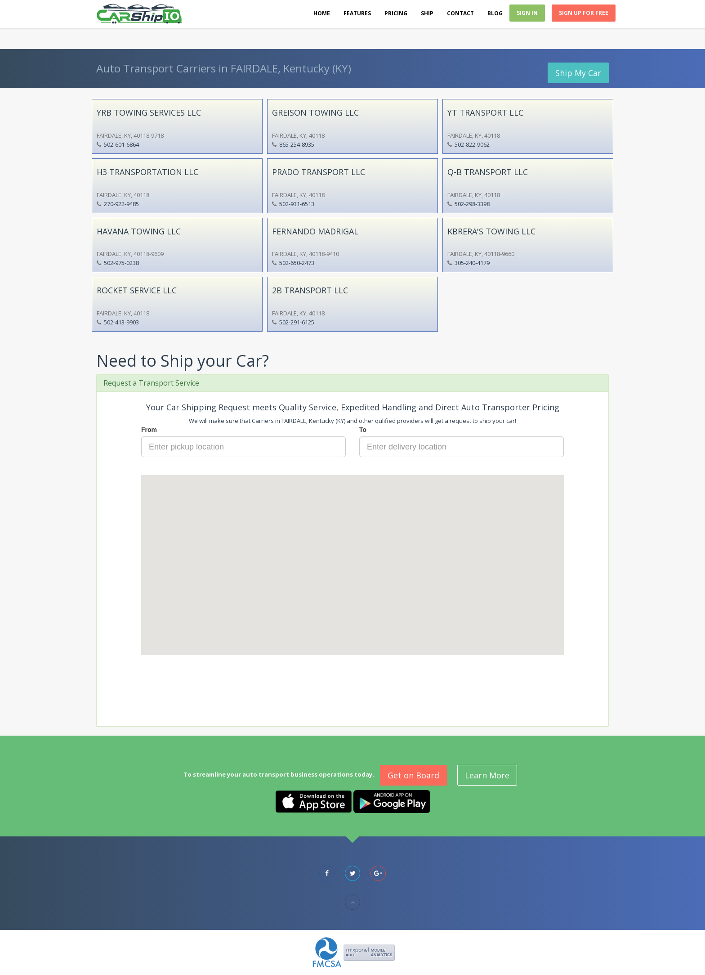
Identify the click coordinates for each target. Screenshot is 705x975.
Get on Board (413, 775)
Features (357, 13)
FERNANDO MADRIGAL (315, 231)
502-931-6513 (296, 204)
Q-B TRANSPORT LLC (487, 171)
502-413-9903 (121, 322)
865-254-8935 (296, 144)
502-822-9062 (472, 144)
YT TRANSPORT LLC (485, 112)
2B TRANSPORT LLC (310, 290)
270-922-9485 (121, 204)
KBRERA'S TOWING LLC (491, 231)
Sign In (527, 13)
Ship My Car (578, 72)
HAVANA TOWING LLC (139, 231)
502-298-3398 (472, 204)
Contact (460, 13)
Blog (495, 13)
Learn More (487, 775)
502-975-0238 (121, 263)
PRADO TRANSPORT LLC (318, 171)
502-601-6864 (121, 144)
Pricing (395, 13)
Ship (427, 13)
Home (321, 13)
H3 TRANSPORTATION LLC (147, 171)
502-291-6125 (296, 322)
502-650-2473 (296, 263)
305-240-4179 (472, 263)
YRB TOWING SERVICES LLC (149, 112)
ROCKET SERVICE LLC (137, 290)
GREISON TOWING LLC (315, 112)
